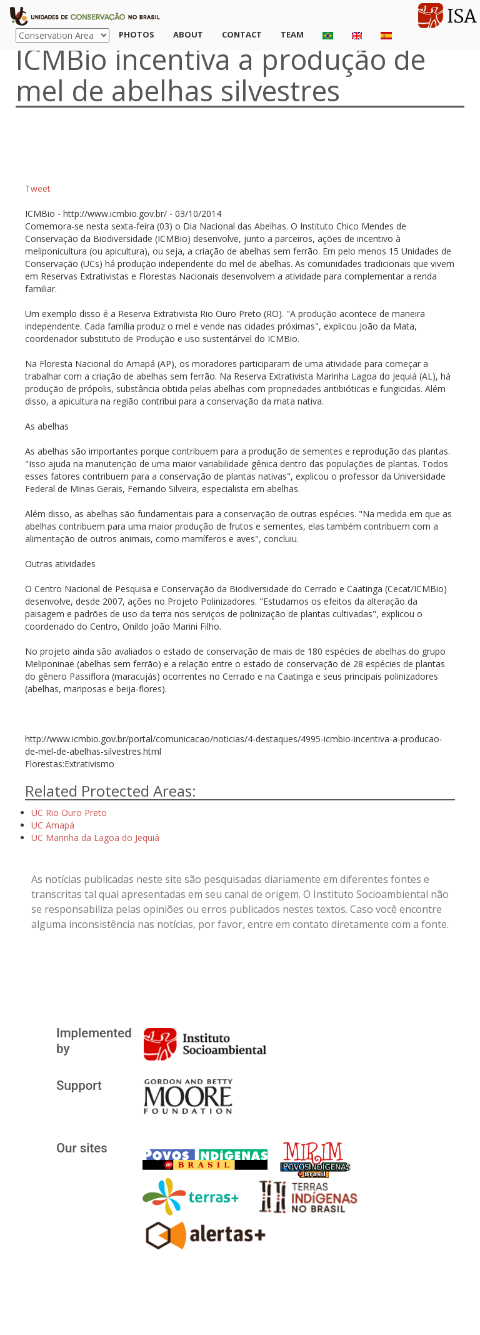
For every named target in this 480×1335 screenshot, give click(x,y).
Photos (136, 34)
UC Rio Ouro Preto (69, 813)
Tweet (38, 188)
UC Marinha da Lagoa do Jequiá (95, 838)
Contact (242, 34)
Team (292, 34)
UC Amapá (52, 825)
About (188, 34)
